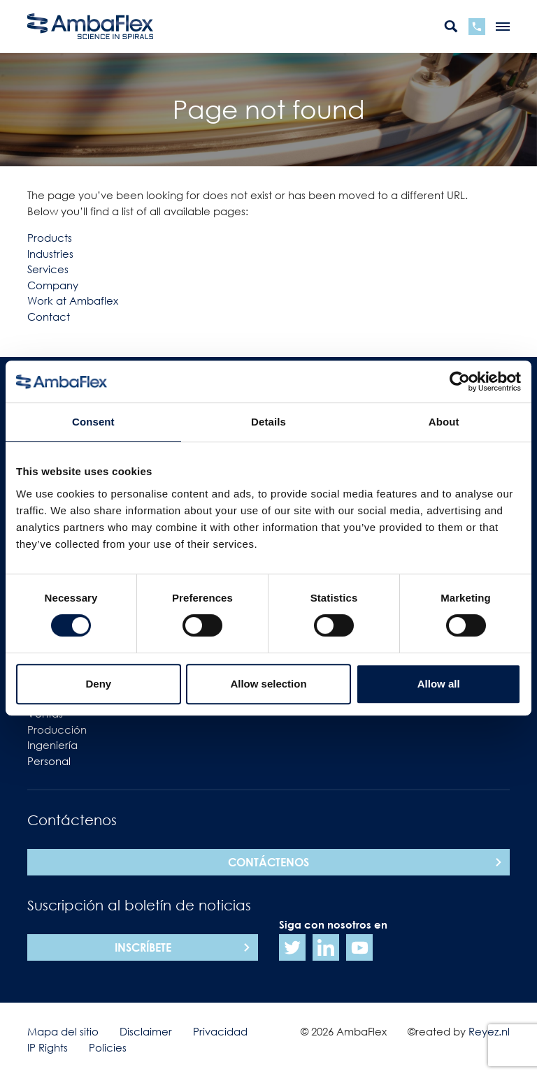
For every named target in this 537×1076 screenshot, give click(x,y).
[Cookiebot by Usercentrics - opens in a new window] (460, 381)
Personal (49, 761)
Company (52, 285)
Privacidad (220, 1031)
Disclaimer (146, 1031)
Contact (48, 316)
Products (49, 237)
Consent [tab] (93, 422)
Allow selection (268, 684)
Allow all (438, 684)
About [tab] (444, 422)
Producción (57, 729)
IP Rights (47, 1047)
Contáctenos (268, 862)
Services (48, 269)
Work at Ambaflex (72, 300)
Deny (98, 684)
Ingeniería (52, 745)
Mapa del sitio (63, 1031)
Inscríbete (143, 947)
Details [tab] (268, 422)
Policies (108, 1047)
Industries (50, 253)
